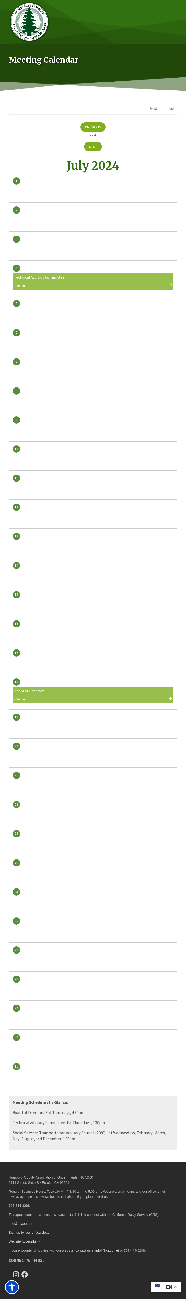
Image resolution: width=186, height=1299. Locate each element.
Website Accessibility (25, 1241)
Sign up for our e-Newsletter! (30, 1232)
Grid (153, 108)
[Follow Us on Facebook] (26, 1274)
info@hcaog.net (20, 1223)
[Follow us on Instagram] (17, 1274)
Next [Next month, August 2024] (93, 146)
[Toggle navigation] (170, 21)
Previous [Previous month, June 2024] (93, 127)
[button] (12, 1287)
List (171, 108)
